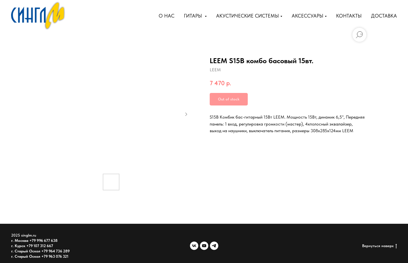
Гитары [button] (193, 16)
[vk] (194, 246)
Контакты (349, 16)
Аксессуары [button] (307, 16)
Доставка (384, 16)
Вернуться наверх (379, 246)
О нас (166, 16)
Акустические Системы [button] (247, 16)
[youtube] (204, 246)
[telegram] (214, 246)
